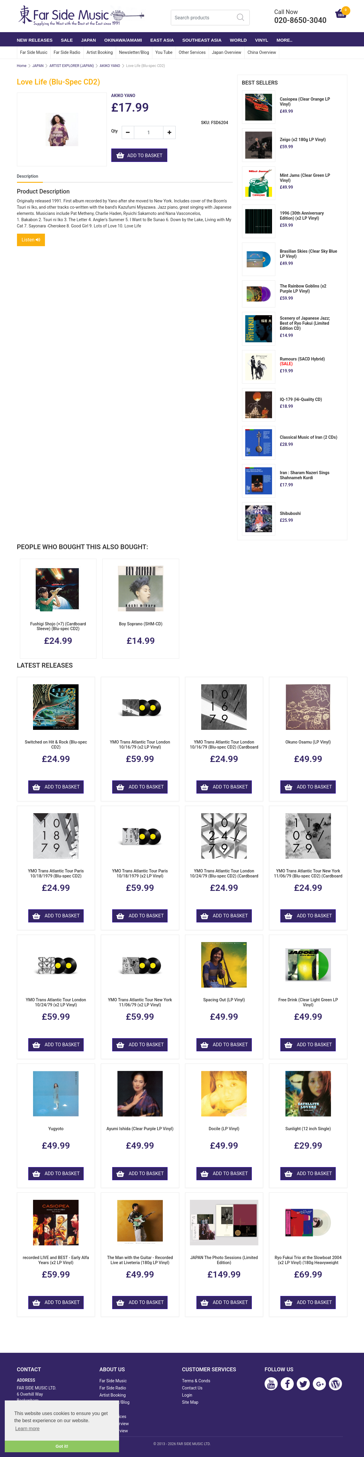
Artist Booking (100, 52)
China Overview (262, 52)
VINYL (261, 40)
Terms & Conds (196, 1380)
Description (27, 176)
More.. (284, 40)
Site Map (190, 1402)
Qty (114, 131)
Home (21, 66)
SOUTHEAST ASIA (201, 40)
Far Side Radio (67, 52)
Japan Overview (226, 52)
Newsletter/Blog (134, 52)
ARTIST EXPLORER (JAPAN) (71, 66)
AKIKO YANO (110, 66)
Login (187, 1395)
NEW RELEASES (35, 40)
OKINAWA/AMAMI (123, 40)
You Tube (164, 52)
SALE (67, 40)
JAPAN (88, 40)
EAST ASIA (162, 40)
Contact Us (192, 1388)
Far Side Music (34, 52)
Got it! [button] (62, 1446)
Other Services (192, 52)
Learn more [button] (27, 1428)
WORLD (238, 40)
